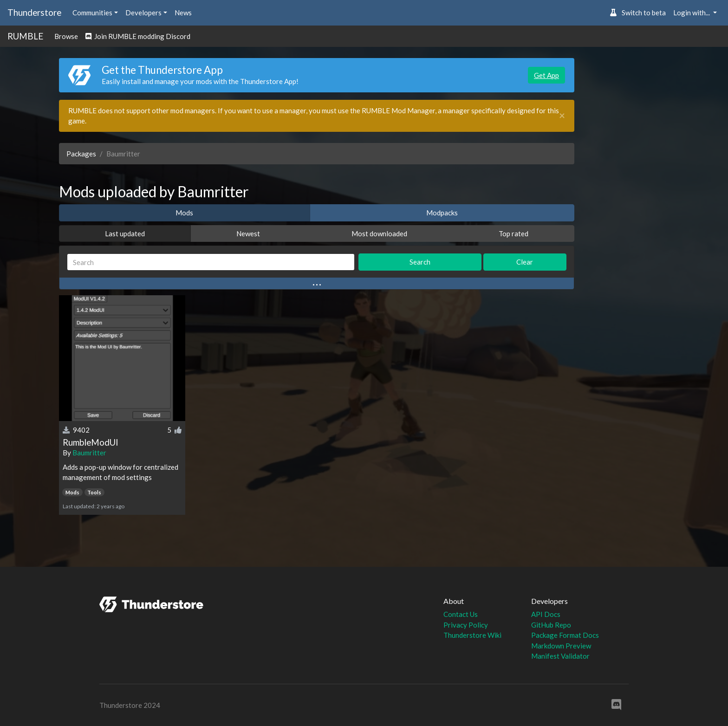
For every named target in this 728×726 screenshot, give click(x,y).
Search (420, 262)
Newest (248, 233)
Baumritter (89, 452)
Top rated (513, 233)
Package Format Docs (565, 635)
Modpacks (442, 212)
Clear (524, 262)
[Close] (562, 115)
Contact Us (460, 614)
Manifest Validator (560, 656)
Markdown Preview (561, 646)
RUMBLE (25, 36)
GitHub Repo (551, 625)
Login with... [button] (692, 12)
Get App (546, 75)
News (183, 12)
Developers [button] (143, 12)
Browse (66, 36)
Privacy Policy (465, 625)
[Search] (211, 262)
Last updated (125, 233)
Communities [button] (92, 12)
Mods (184, 212)
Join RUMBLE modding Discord (137, 36)
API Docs (545, 614)
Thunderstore (34, 12)
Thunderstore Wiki (472, 635)
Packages (81, 153)
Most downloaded (379, 233)
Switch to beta (638, 12)
